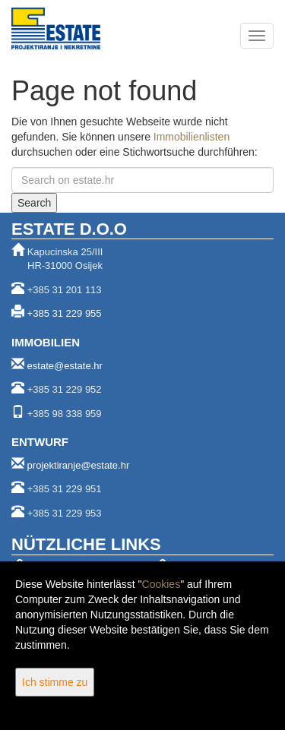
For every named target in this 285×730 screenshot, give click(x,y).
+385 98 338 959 (64, 413)
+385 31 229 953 (64, 513)
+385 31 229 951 (64, 489)
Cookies (161, 584)
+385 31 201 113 (64, 289)
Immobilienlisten (192, 137)
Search (34, 203)
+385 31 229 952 (64, 389)
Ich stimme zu (54, 682)
